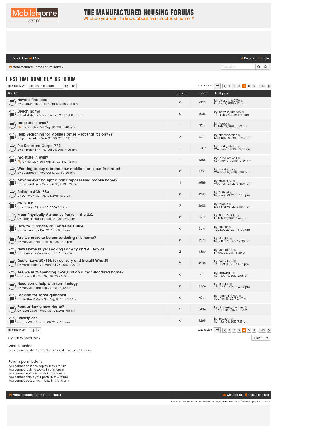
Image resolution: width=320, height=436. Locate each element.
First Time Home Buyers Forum (41, 78)
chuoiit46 (225, 181)
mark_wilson (227, 146)
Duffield (27, 195)
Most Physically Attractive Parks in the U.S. (55, 215)
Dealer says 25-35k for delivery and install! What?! (62, 261)
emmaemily (30, 149)
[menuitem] (34, 58)
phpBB (222, 401)
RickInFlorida (30, 219)
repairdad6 (29, 310)
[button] (217, 86)
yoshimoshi (30, 138)
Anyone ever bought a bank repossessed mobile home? (67, 180)
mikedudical (30, 184)
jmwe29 (27, 322)
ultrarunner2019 (32, 103)
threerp (223, 204)
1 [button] (229, 86)
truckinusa (29, 172)
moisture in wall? (32, 123)
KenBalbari (226, 250)
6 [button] (254, 86)
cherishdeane (228, 135)
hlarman (28, 253)
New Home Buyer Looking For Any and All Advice (60, 249)
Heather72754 (31, 299)
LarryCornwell (228, 158)
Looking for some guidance (41, 295)
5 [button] (249, 86)
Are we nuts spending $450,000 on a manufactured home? (70, 272)
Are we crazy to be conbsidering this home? (56, 238)
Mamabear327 (32, 264)
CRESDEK (25, 203)
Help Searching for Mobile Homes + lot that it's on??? (65, 134)
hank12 (31, 127)
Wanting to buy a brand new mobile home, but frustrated (68, 169)
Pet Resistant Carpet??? (39, 146)
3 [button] (239, 86)
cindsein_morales (231, 307)
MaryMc (27, 242)
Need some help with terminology (47, 284)
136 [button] (263, 86)
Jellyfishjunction (33, 115)
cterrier (26, 230)
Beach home (28, 111)
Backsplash (27, 318)
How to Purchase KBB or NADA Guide (50, 226)
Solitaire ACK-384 (33, 192)
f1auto (223, 123)
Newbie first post (32, 100)
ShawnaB (28, 276)
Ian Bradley (194, 401)
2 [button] (234, 86)
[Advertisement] (138, 41)
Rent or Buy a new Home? (40, 307)
